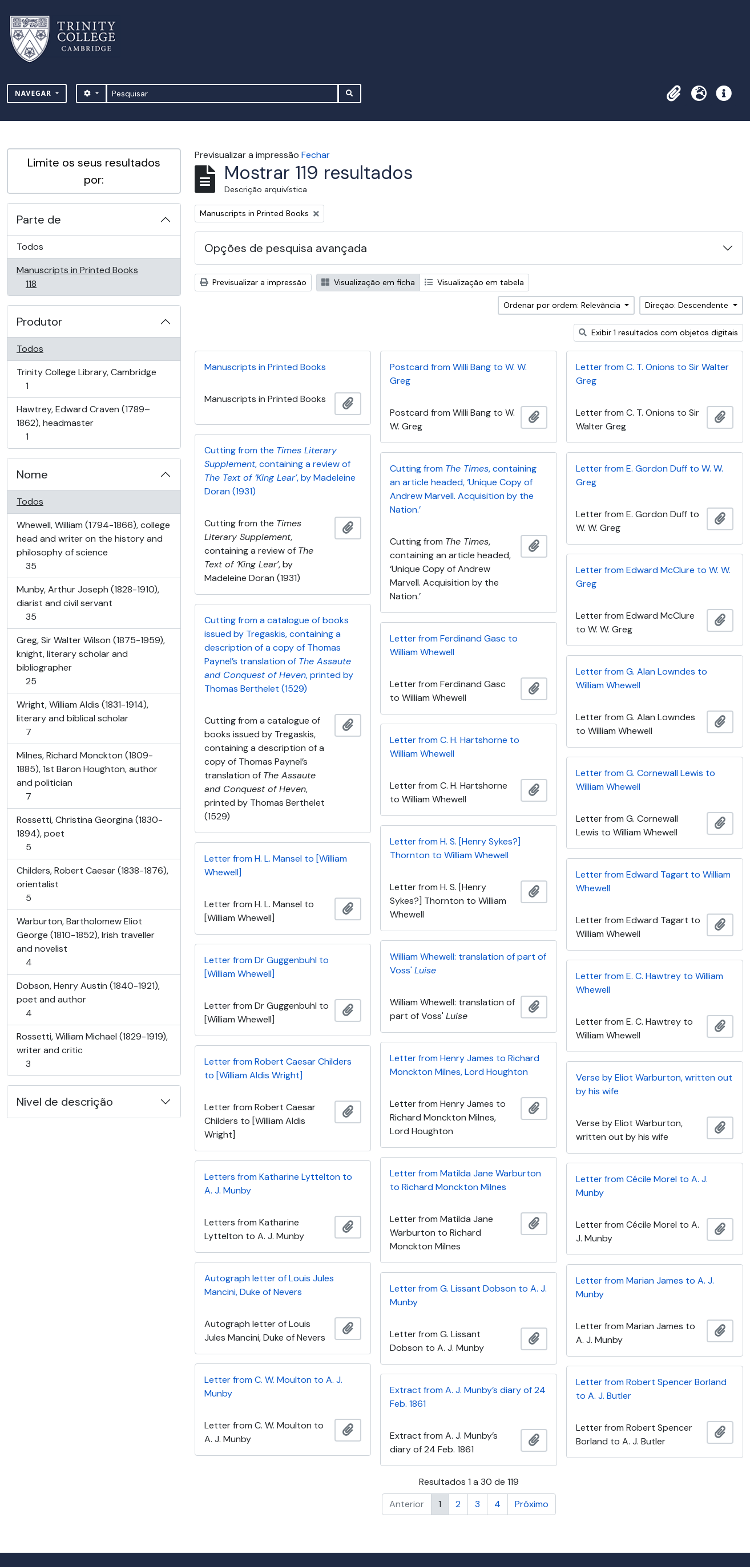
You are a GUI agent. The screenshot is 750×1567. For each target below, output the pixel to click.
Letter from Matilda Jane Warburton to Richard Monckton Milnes (465, 1180)
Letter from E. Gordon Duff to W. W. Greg (649, 475)
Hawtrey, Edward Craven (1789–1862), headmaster (83, 423)
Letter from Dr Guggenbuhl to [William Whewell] (266, 967)
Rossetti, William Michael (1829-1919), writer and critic (92, 1050)
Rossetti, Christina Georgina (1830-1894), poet (89, 833)
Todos (30, 247)
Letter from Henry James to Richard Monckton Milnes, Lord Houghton (464, 1065)
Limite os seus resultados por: (93, 171)
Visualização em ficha (368, 282)
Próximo (532, 1504)
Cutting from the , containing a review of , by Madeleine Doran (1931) (280, 470)
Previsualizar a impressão (253, 282)
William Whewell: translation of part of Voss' (468, 963)
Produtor (39, 321)
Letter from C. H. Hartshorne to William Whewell (454, 747)
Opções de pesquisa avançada (285, 248)
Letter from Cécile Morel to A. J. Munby (642, 1186)
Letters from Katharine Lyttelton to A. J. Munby (278, 1183)
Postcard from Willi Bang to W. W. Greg (458, 374)
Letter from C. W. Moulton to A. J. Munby (273, 1386)
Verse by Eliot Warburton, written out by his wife (654, 1084)
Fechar (315, 155)
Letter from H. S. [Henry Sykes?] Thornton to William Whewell (455, 848)
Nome (32, 474)
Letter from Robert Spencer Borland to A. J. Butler (651, 1389)
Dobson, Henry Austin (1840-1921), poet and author (88, 999)
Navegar (34, 93)
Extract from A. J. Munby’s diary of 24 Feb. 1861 (468, 1397)
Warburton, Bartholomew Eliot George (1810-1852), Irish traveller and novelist (85, 941)
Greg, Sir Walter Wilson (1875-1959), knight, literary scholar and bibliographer (90, 660)
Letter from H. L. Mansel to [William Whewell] (275, 865)
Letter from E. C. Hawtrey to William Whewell (649, 983)
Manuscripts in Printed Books (77, 277)
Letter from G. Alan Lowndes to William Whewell (641, 678)
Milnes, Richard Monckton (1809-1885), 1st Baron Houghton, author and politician (87, 775)
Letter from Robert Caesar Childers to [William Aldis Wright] (278, 1068)
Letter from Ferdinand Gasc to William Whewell (454, 645)
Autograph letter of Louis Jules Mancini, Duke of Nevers (269, 1285)
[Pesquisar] (222, 93)
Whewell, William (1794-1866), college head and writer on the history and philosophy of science (93, 545)
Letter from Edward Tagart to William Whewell (653, 881)
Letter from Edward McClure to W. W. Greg (653, 577)
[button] (673, 93)
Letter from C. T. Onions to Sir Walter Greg (652, 374)
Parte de (39, 219)
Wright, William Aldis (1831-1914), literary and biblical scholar (82, 718)
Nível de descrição (65, 1101)
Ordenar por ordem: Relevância (563, 305)
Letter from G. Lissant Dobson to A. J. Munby (468, 1295)
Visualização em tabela (474, 282)
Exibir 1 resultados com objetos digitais (658, 332)
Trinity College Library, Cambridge (86, 379)
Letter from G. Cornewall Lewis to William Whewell (645, 780)
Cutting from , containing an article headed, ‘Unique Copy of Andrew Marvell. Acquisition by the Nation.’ (463, 488)
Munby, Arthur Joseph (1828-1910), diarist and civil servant (87, 603)
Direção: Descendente (688, 305)
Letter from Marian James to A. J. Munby (645, 1287)
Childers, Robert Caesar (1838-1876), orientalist (92, 884)
